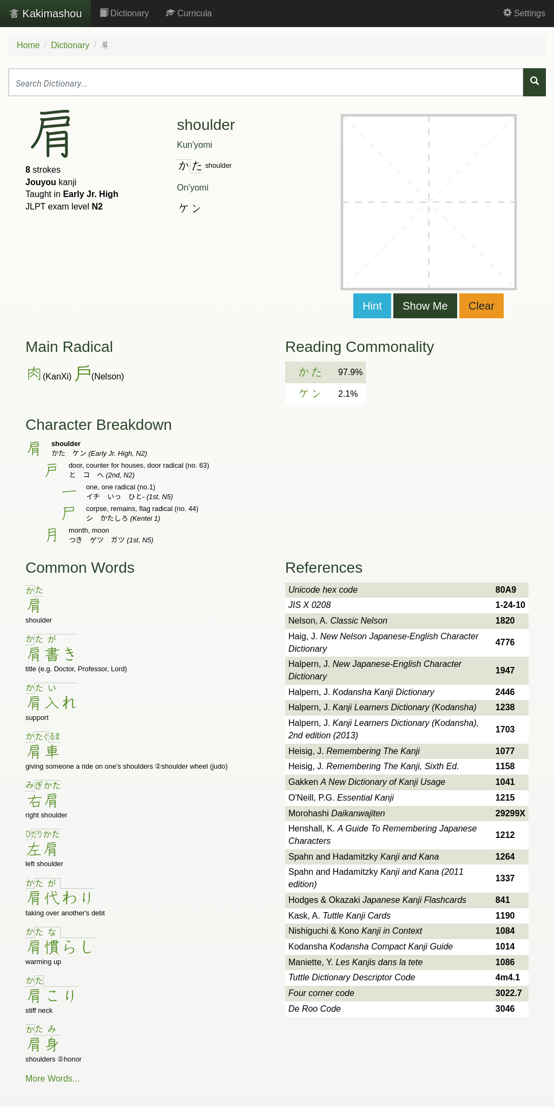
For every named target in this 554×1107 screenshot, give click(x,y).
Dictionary (124, 13)
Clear (481, 306)
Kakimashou (45, 13)
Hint (372, 306)
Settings (524, 13)
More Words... (52, 1078)
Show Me (425, 306)
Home (28, 45)
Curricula (189, 13)
